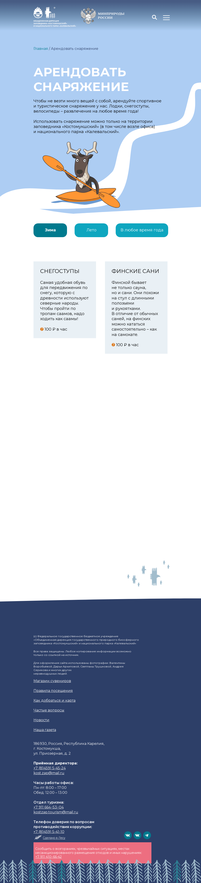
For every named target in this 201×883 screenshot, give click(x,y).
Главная (41, 48)
